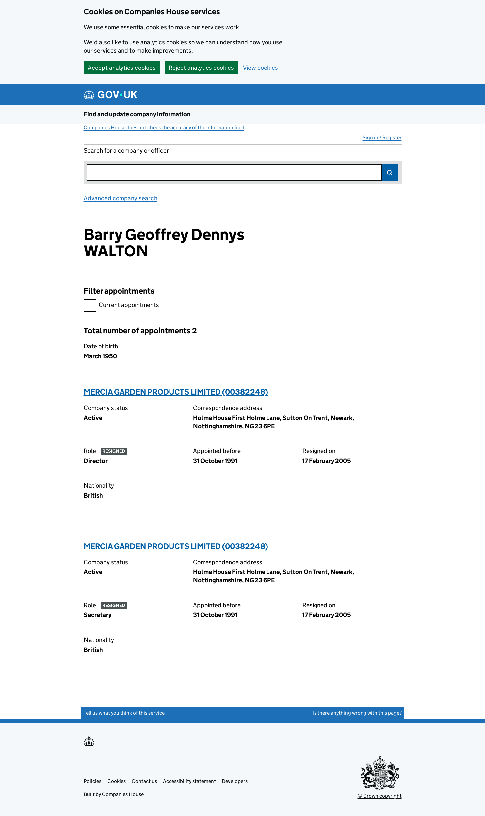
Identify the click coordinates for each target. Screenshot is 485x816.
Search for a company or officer (126, 150)
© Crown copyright (380, 796)
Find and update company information (137, 114)
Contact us (144, 781)
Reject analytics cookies (201, 67)
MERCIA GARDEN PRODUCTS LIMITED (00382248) (176, 392)
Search (390, 172)
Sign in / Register (382, 137)
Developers (235, 781)
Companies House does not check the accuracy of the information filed (164, 127)
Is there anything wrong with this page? (357, 713)
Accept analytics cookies (122, 67)
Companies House (123, 794)
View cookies (260, 68)
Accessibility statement (189, 781)
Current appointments (121, 306)
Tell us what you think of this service (124, 713)
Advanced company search (120, 198)
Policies (92, 781)
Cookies (116, 781)
